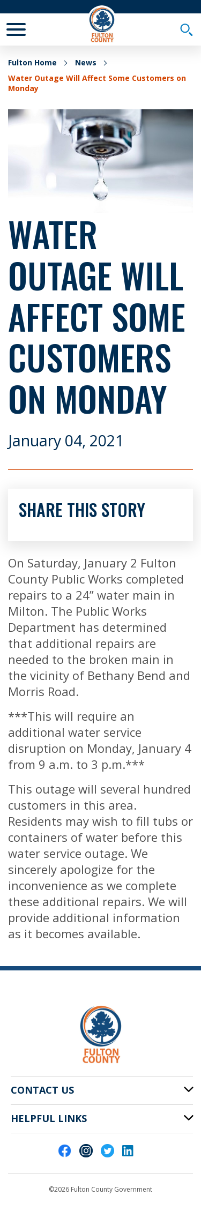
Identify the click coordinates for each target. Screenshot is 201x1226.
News (85, 62)
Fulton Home (32, 62)
